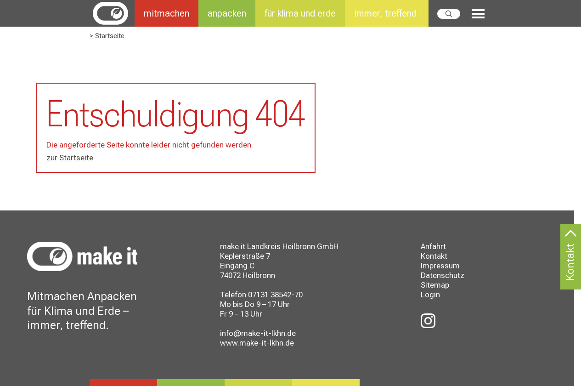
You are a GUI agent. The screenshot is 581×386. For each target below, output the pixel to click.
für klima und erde (300, 13)
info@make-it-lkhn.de (258, 333)
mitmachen (166, 13)
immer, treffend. (386, 13)
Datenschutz (442, 275)
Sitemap (435, 285)
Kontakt (434, 256)
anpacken (227, 13)
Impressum (440, 265)
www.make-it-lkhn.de (257, 342)
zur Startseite (69, 157)
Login (430, 294)
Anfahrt (433, 246)
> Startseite (107, 36)
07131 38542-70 (275, 294)
